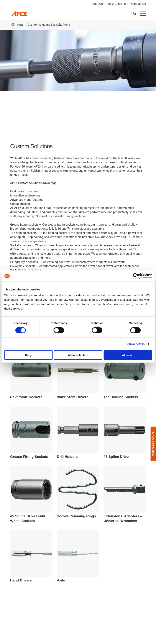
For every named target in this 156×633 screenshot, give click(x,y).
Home (12, 27)
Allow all (127, 355)
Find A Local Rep (117, 4)
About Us (97, 4)
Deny (28, 355)
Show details (136, 343)
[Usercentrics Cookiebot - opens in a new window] (135, 276)
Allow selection (78, 355)
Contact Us (138, 4)
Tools (20, 27)
